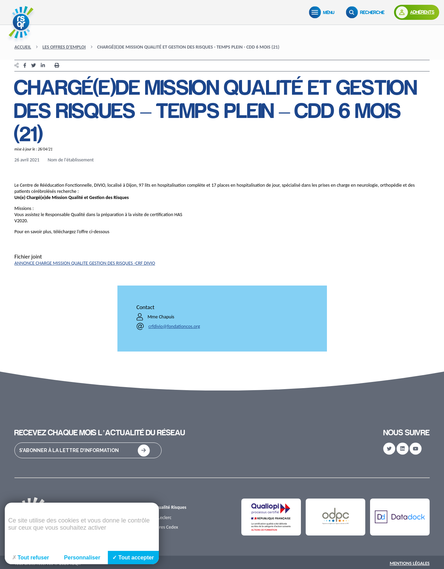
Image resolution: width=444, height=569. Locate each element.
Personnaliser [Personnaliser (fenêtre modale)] (82, 557)
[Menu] (323, 12)
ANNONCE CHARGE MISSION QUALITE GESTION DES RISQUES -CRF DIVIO (84, 263)
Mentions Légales (410, 563)
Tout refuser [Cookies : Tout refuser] (30, 557)
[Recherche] (366, 12)
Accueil (22, 47)
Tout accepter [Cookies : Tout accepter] (133, 557)
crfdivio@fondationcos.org (174, 326)
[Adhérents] (416, 12)
